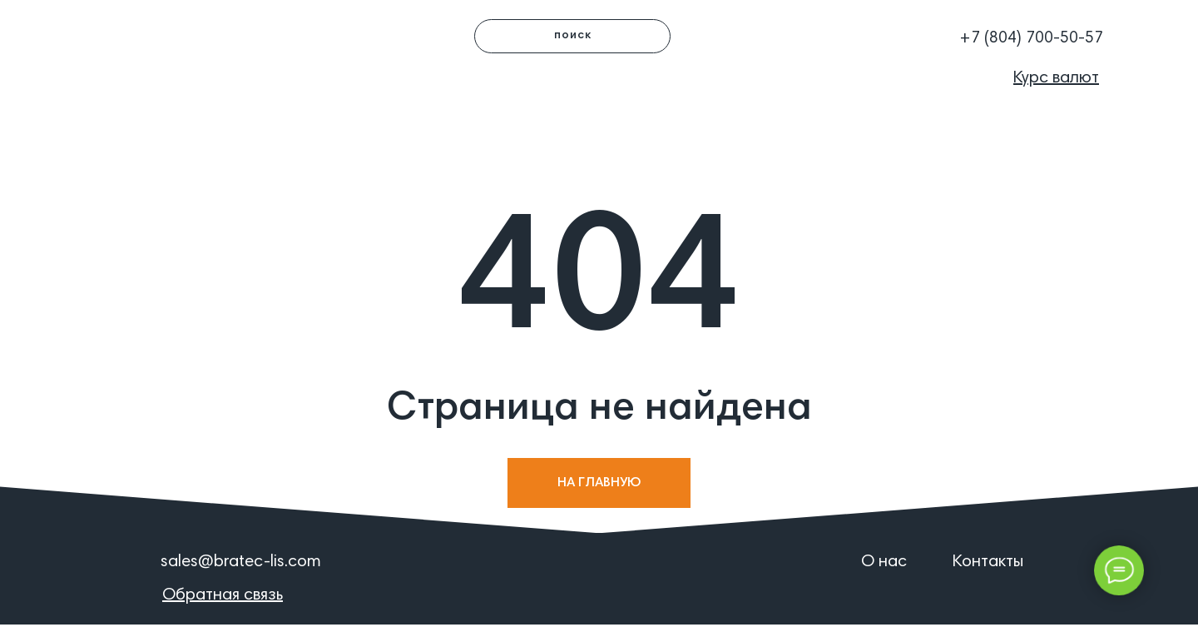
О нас (884, 562)
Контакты (988, 562)
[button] (892, 29)
